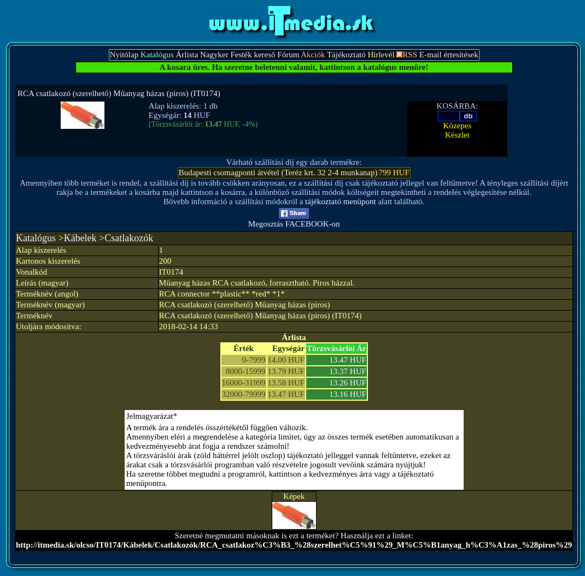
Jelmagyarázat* (151, 416)
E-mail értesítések (448, 54)
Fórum (288, 54)
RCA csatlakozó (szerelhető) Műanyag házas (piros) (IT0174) (118, 93)
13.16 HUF (347, 394)
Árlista (187, 54)
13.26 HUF (347, 382)
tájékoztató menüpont (340, 201)
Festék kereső (252, 54)
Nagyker (214, 54)
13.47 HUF (347, 359)
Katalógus (36, 238)
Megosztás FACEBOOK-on (294, 220)
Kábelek (80, 238)
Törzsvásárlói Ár (336, 348)
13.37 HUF (347, 371)
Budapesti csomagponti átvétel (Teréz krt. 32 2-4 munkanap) (278, 172)
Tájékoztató (346, 54)
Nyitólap (124, 54)
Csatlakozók (128, 238)
